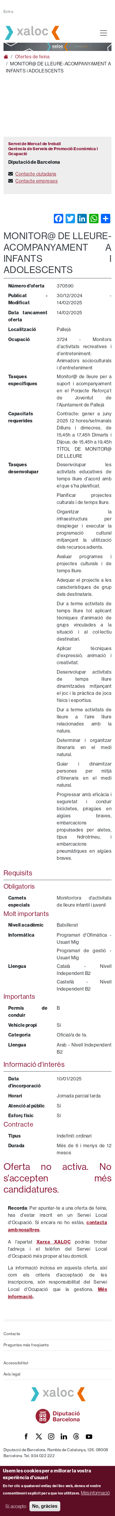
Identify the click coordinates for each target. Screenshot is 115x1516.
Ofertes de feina (32, 56)
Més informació (95, 1492)
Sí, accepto (15, 1506)
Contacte (12, 1334)
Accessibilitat (16, 1363)
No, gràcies (44, 1506)
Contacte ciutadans (35, 174)
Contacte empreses (36, 181)
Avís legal (12, 1374)
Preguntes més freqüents (26, 1345)
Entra (8, 11)
